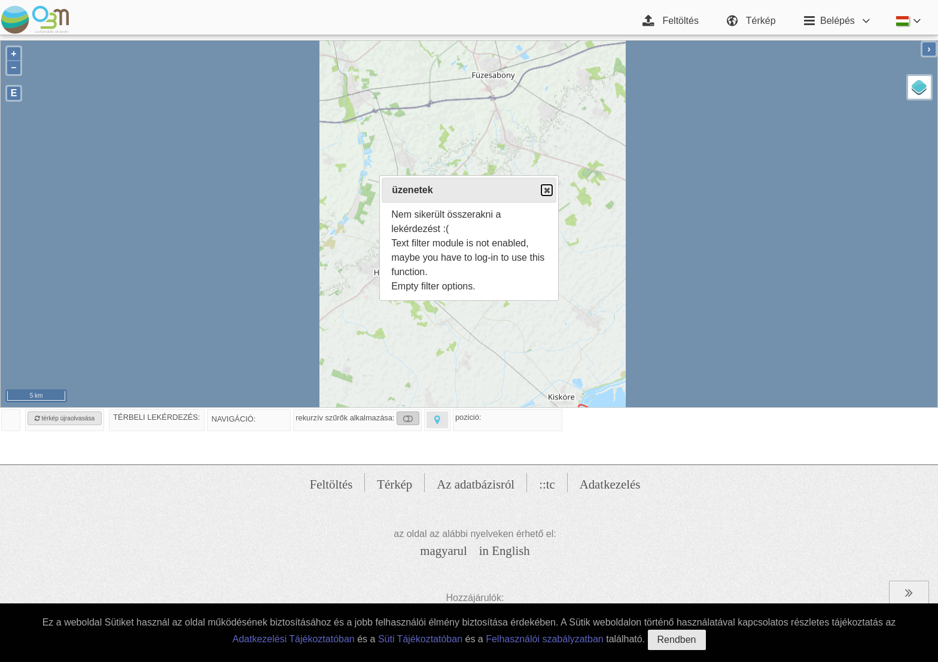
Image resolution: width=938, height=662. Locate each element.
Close (546, 190)
